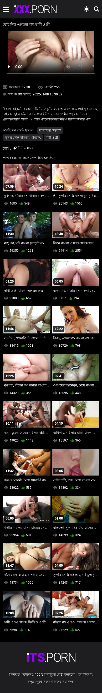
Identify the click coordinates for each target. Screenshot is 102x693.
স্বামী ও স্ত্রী (52, 137)
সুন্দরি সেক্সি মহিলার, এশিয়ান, (23, 137)
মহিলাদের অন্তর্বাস (50, 130)
